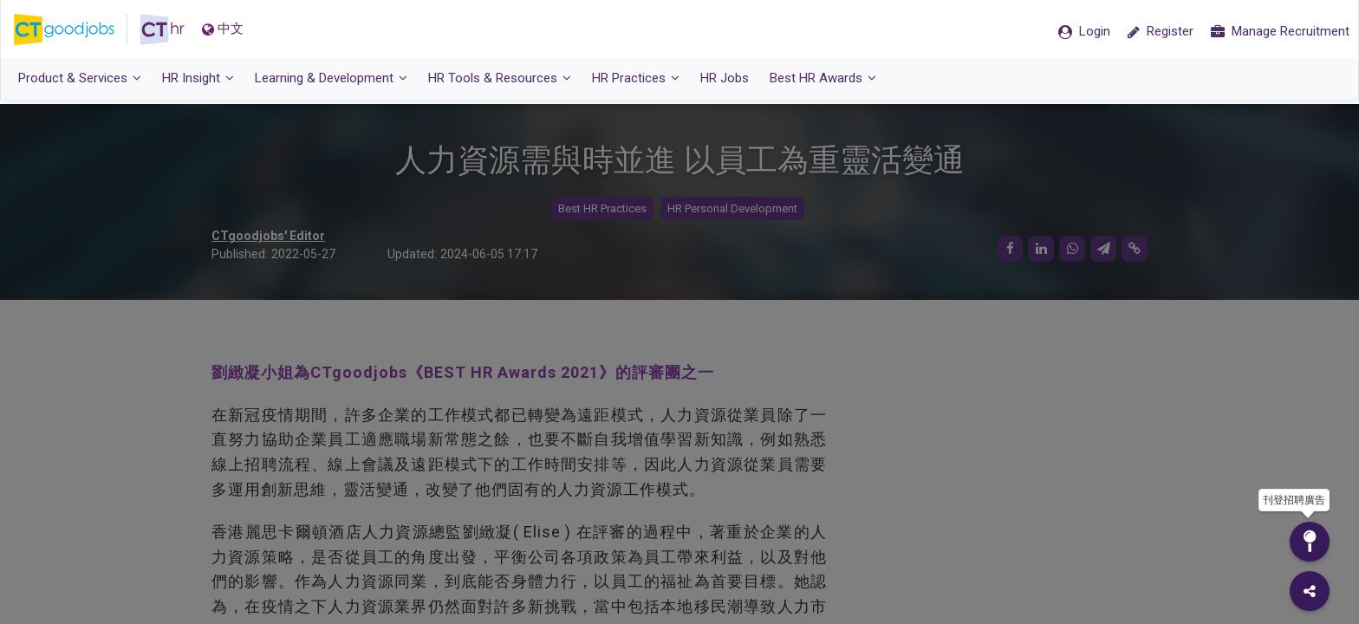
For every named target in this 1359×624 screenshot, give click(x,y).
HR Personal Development (732, 208)
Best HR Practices (602, 208)
